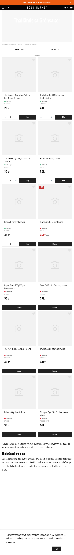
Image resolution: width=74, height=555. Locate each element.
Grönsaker (20, 44)
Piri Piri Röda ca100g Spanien (50, 158)
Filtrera (19, 49)
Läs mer (54, 244)
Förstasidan (5, 44)
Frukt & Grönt (12, 44)
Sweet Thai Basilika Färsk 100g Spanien (53, 285)
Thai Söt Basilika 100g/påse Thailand (52, 349)
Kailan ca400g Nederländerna (14, 412)
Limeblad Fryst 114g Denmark (14, 222)
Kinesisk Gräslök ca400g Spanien (51, 222)
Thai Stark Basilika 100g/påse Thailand (17, 349)
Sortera (55, 49)
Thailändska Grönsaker (31, 44)
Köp (27, 117)
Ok (57, 549)
